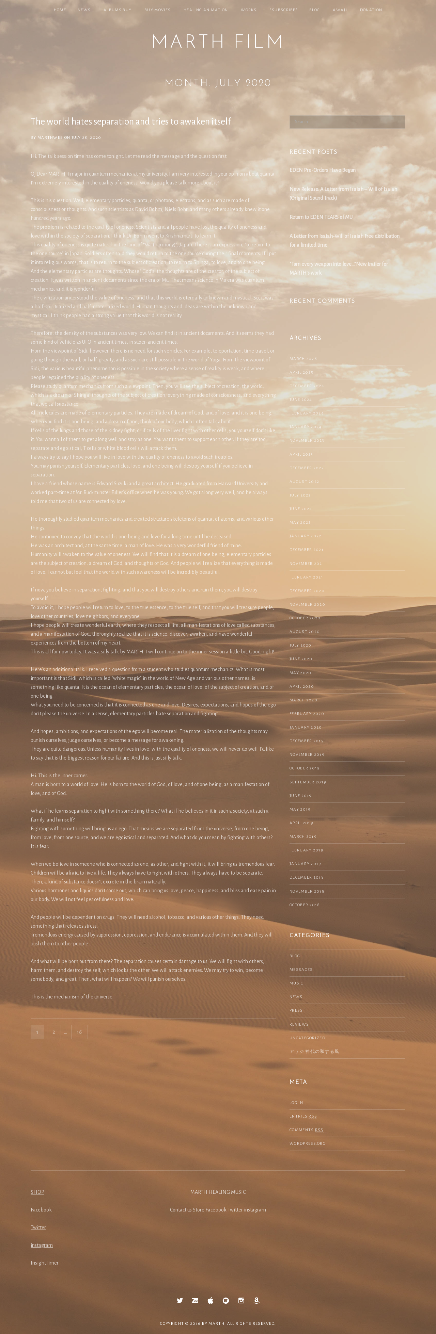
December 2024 (307, 386)
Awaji (340, 10)
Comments (307, 1130)
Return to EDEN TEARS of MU (321, 217)
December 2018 (307, 877)
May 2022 (300, 522)
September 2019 (308, 782)
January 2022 (306, 536)
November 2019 (307, 754)
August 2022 (304, 481)
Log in (296, 1103)
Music (296, 983)
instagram (42, 1245)
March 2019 (303, 836)
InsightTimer (45, 1263)
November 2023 (307, 440)
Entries (303, 1116)
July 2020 (301, 645)
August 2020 (305, 632)
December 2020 (307, 591)
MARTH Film (218, 43)
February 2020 (307, 714)
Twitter (38, 1227)
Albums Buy (117, 10)
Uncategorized (307, 1038)
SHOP (37, 1192)
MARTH (216, 1323)
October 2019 (305, 768)
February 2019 (307, 850)
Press (296, 1010)
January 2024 (306, 427)
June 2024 (301, 399)
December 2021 (307, 550)
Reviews (299, 1024)
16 (82, 1031)
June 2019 (301, 796)
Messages (301, 969)
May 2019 (300, 809)
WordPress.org (308, 1143)
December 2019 (307, 741)
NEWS (84, 10)
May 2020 (300, 673)
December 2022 (307, 468)
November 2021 (307, 564)
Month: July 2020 (218, 83)
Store (198, 1210)
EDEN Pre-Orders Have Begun (323, 170)
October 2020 (305, 618)
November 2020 (307, 604)
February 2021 (306, 577)
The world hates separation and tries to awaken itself (131, 122)
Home (60, 10)
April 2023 (301, 454)
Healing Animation (206, 10)
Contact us (181, 1210)
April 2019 (301, 823)
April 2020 (302, 686)
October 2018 (305, 905)
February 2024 (307, 413)
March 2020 (303, 700)
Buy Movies (157, 10)
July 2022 (300, 495)
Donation (371, 10)
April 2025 (301, 372)
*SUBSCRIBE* (284, 10)
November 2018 (307, 891)
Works (249, 10)
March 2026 (303, 359)
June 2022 (301, 509)
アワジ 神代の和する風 (314, 1052)
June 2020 (301, 659)
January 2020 (306, 727)
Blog (314, 10)
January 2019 (306, 864)
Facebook (41, 1210)
